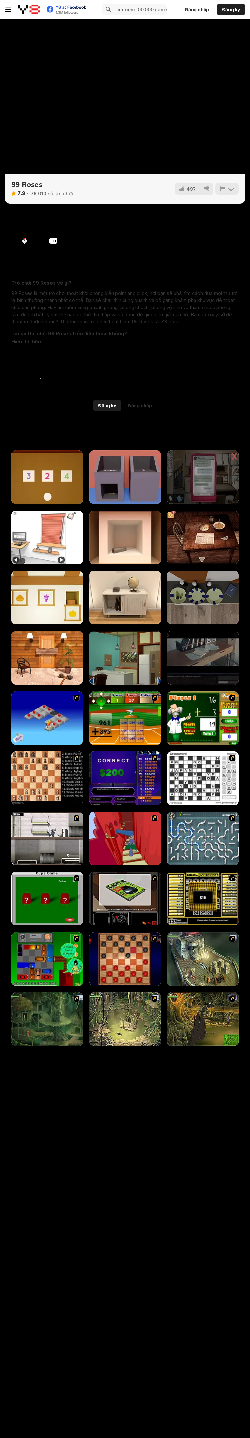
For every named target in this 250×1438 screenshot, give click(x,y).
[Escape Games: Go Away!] (47, 658)
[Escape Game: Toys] (47, 477)
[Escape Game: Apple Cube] (125, 537)
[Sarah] (203, 477)
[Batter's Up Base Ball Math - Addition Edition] (125, 718)
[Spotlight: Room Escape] (203, 537)
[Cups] (47, 898)
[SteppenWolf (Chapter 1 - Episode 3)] (125, 1019)
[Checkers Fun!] (125, 959)
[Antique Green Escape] (125, 658)
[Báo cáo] (227, 189)
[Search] (107, 9)
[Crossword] (203, 778)
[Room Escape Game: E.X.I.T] (125, 597)
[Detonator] (47, 718)
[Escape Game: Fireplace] (203, 597)
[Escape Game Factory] (125, 477)
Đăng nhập (197, 9)
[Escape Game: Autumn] (47, 597)
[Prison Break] (47, 838)
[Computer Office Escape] (47, 537)
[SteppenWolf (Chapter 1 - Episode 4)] (203, 1019)
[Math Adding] (203, 718)
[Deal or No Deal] (203, 898)
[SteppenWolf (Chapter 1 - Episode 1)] (203, 959)
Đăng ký (231, 9)
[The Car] (125, 898)
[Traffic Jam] (47, 959)
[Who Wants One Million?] (125, 778)
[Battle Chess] (47, 778)
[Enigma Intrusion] (203, 658)
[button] (27, 341)
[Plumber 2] (203, 838)
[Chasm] (125, 838)
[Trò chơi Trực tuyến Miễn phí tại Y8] (29, 9)
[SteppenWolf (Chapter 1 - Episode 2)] (47, 1019)
